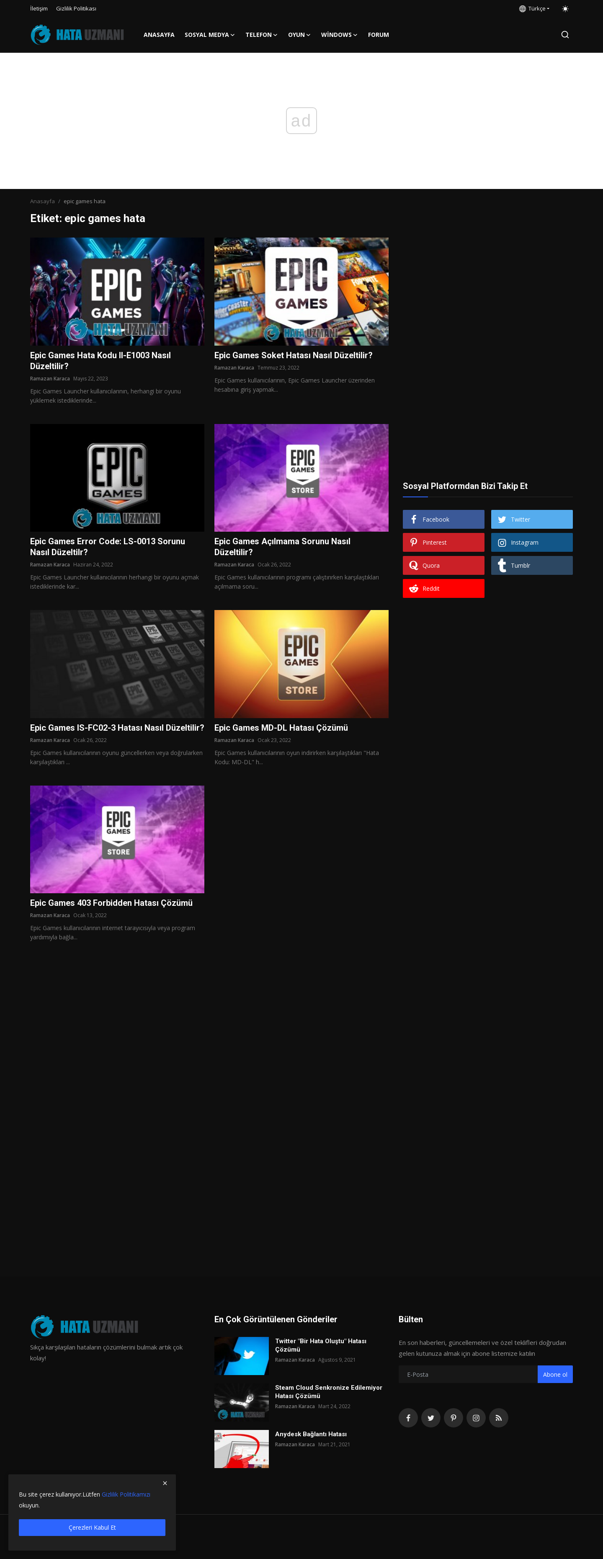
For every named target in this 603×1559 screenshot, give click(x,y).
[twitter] (431, 1417)
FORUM (378, 35)
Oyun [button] (299, 35)
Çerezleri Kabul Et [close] (92, 1527)
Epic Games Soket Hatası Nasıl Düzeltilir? (293, 355)
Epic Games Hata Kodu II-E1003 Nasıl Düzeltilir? (100, 360)
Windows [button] (339, 35)
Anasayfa (159, 35)
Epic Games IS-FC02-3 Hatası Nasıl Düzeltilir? (117, 728)
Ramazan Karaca (50, 378)
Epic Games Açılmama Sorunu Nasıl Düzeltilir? (282, 546)
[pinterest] (453, 1417)
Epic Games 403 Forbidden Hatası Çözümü (111, 903)
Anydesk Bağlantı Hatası (311, 1434)
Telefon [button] (261, 35)
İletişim (39, 8)
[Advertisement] (488, 290)
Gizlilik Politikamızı (126, 1494)
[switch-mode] (565, 8)
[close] (165, 1483)
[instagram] (476, 1417)
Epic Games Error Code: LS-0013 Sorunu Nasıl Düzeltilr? (107, 546)
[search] (565, 34)
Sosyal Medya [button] (210, 35)
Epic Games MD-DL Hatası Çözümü (281, 728)
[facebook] (408, 1417)
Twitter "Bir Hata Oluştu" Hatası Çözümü (320, 1345)
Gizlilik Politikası (76, 8)
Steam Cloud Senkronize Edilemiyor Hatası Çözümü (328, 1392)
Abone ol (555, 1374)
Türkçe (532, 8)
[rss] (498, 1417)
